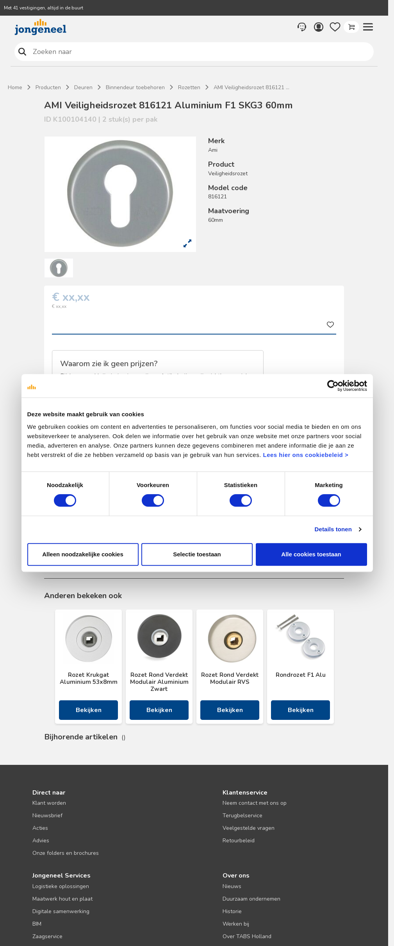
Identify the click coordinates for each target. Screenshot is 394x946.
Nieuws (232, 886)
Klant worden (49, 803)
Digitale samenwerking (60, 911)
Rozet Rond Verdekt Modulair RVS (230, 678)
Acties (40, 828)
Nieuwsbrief (47, 815)
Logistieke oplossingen (60, 886)
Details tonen (333, 529)
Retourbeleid (239, 840)
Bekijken (89, 710)
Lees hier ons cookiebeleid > (305, 454)
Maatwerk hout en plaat (62, 899)
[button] (368, 27)
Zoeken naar (22, 51)
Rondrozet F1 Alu (301, 674)
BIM (36, 924)
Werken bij (236, 924)
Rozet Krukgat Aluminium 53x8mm (89, 678)
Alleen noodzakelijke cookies (82, 554)
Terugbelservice (242, 815)
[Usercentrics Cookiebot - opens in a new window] (333, 386)
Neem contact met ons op (255, 803)
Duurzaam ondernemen (251, 899)
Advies (40, 840)
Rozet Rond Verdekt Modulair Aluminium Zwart (159, 681)
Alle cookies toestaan (311, 554)
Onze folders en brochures (65, 853)
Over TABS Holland (247, 936)
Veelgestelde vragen (249, 828)
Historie (232, 911)
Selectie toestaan (197, 554)
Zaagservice (47, 936)
